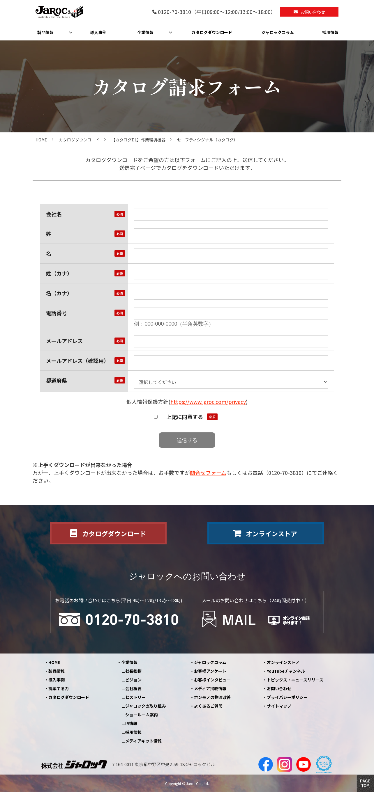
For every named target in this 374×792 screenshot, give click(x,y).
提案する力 (58, 688)
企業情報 (145, 32)
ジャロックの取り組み (145, 706)
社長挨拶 (133, 671)
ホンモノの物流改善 (212, 697)
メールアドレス (64, 340)
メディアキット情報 (143, 741)
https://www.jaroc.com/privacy (208, 401)
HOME (41, 140)
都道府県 (56, 380)
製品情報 (45, 32)
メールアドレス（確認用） (77, 360)
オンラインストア (271, 533)
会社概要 (133, 688)
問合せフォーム (208, 472)
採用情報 (330, 32)
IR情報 (131, 723)
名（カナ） (59, 293)
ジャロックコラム (278, 32)
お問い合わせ (313, 12)
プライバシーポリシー (287, 697)
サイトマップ (279, 706)
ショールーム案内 (141, 715)
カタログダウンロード (211, 32)
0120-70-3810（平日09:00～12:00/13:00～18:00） (217, 12)
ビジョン (133, 680)
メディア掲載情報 (210, 688)
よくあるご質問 (208, 706)
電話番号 (56, 313)
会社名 (54, 214)
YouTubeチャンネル (286, 671)
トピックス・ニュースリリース (295, 680)
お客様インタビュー (212, 680)
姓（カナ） (59, 273)
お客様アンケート (210, 671)
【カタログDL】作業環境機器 (138, 140)
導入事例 (98, 32)
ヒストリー (135, 697)
